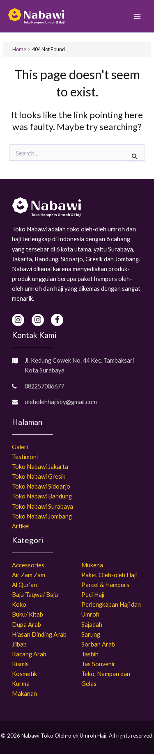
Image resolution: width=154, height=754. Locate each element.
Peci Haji (92, 594)
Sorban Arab (98, 644)
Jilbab (19, 644)
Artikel (21, 526)
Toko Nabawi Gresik (38, 476)
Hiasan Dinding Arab (39, 634)
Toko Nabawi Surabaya (42, 506)
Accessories (28, 565)
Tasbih (90, 654)
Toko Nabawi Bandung (42, 496)
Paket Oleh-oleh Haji (109, 574)
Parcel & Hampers (105, 584)
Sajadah (91, 624)
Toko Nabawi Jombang (42, 516)
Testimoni (25, 456)
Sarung (90, 634)
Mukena (92, 565)
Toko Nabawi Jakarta (40, 466)
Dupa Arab (26, 624)
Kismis (20, 663)
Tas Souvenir (98, 663)
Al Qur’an (24, 584)
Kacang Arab (29, 654)
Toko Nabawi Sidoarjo (41, 486)
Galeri (20, 446)
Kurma (21, 683)
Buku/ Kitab (27, 614)
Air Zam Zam (28, 574)
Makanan (24, 693)
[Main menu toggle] (137, 16)
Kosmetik (24, 673)
